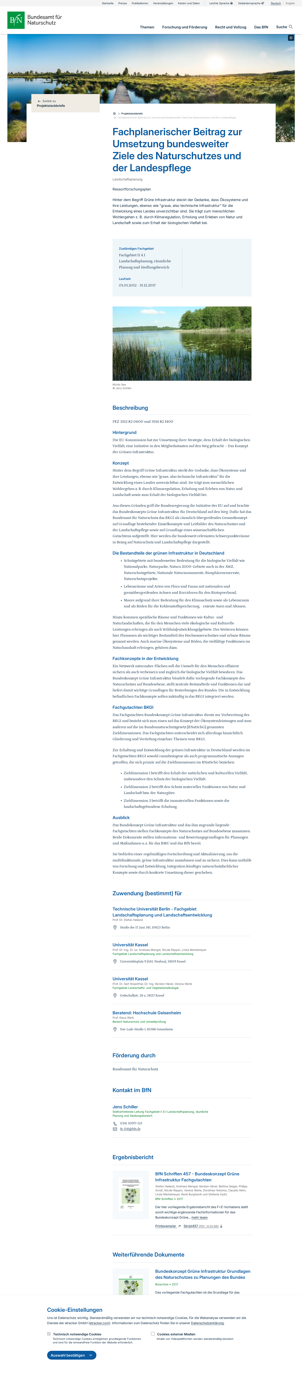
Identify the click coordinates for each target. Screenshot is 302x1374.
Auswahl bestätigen (72, 1355)
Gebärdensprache (251, 3)
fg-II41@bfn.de (130, 1129)
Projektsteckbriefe (132, 113)
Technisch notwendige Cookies (77, 1334)
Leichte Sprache (221, 3)
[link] (147, 27)
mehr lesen (199, 1217)
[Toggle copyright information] (291, 37)
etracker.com (99, 1323)
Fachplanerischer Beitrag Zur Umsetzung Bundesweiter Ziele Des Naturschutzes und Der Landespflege (176, 117)
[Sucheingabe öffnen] (285, 27)
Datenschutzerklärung (207, 1323)
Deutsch (276, 3)
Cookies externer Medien (176, 1334)
